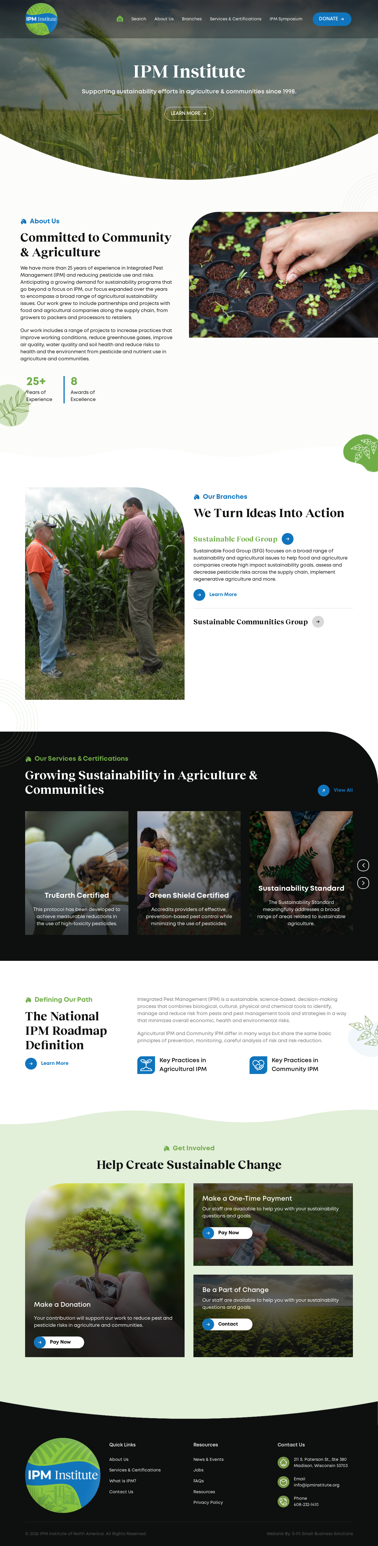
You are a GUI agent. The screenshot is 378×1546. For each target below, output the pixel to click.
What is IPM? (122, 1481)
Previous (363, 865)
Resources (204, 1492)
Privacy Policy (208, 1502)
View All (335, 790)
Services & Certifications (235, 19)
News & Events (208, 1459)
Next (363, 883)
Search (138, 19)
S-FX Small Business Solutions (322, 1534)
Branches (192, 19)
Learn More (189, 113)
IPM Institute (120, 18)
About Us (164, 19)
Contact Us (121, 1492)
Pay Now (52, 1342)
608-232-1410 (306, 1505)
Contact (220, 1324)
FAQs (198, 1481)
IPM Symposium (286, 19)
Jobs (198, 1470)
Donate (332, 18)
